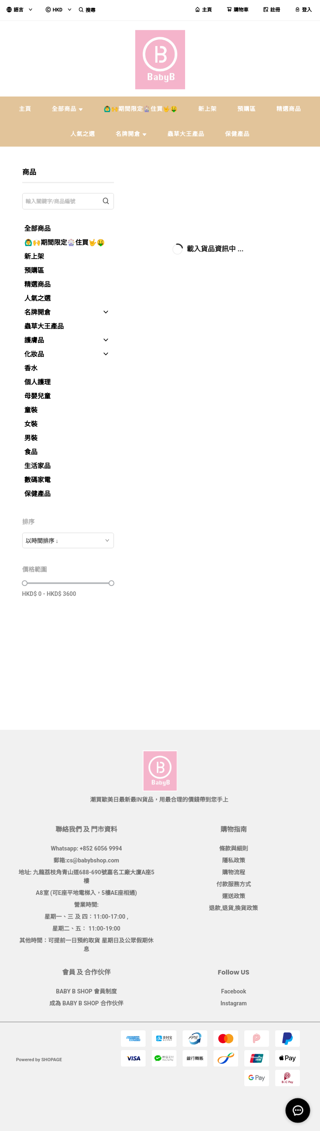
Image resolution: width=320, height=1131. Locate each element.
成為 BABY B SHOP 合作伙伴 (86, 1003)
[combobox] (68, 540)
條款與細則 (233, 848)
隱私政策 (233, 860)
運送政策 (233, 896)
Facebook (233, 991)
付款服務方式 (233, 884)
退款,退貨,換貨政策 (233, 908)
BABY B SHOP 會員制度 (86, 991)
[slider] (25, 583)
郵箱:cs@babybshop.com (86, 860)
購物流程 (233, 872)
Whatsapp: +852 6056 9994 (86, 848)
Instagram (233, 1003)
